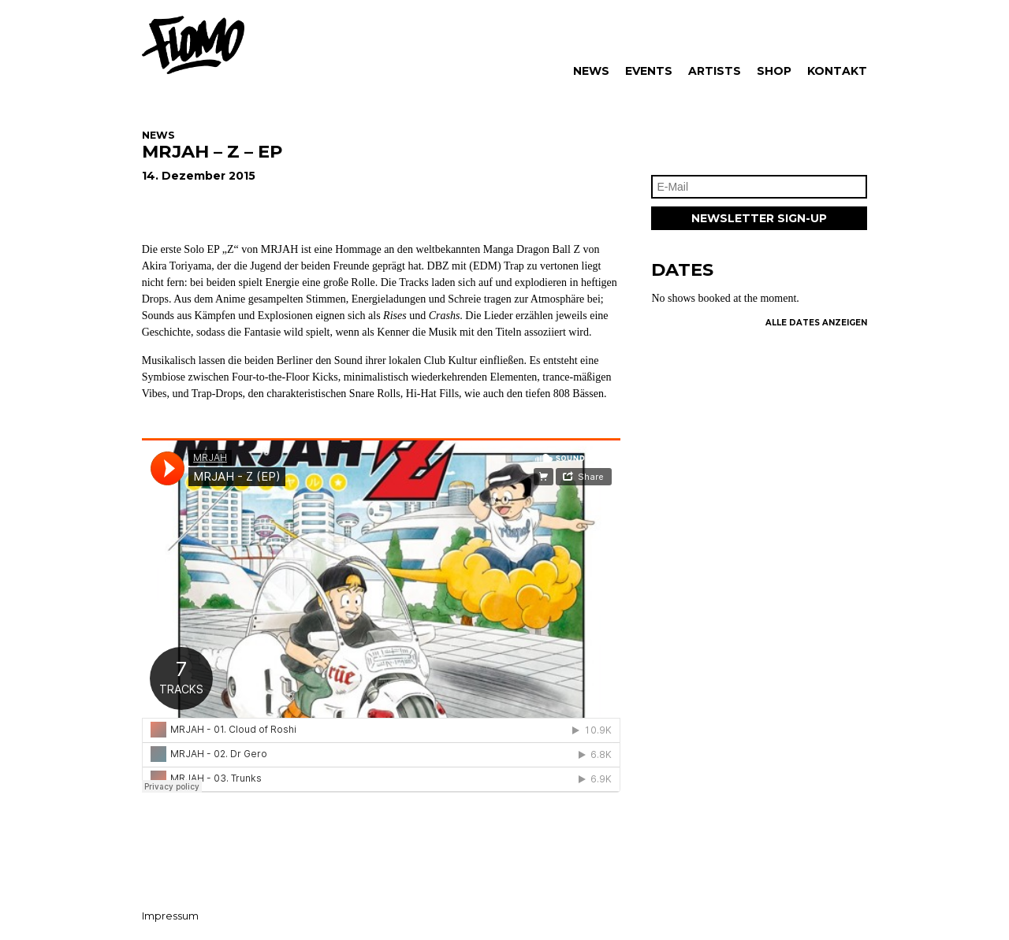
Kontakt (837, 71)
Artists (714, 71)
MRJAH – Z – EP (212, 151)
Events (648, 71)
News (591, 71)
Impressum (170, 916)
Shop (774, 71)
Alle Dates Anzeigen (816, 323)
